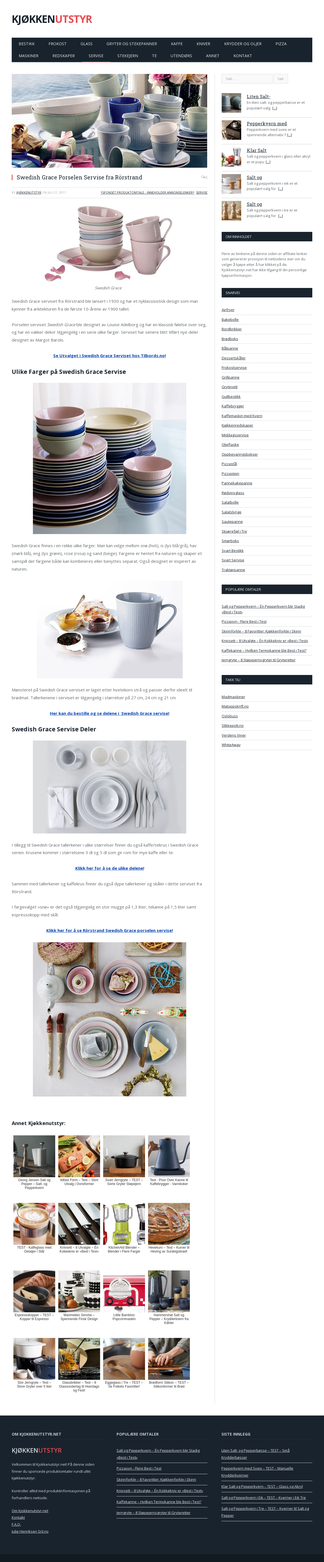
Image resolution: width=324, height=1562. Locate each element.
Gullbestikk (231, 396)
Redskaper (63, 55)
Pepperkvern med (267, 123)
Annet (212, 55)
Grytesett (230, 386)
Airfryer (228, 309)
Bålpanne (230, 348)
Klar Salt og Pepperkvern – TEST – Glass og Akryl (262, 1486)
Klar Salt (257, 150)
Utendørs (181, 55)
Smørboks (230, 540)
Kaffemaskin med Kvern (242, 415)
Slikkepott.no (233, 725)
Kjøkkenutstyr (28, 192)
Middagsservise (235, 435)
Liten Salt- (258, 96)
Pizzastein (230, 473)
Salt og (254, 177)
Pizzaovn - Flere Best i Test (244, 621)
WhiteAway (231, 744)
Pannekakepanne (237, 483)
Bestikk (27, 43)
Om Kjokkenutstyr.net (30, 1510)
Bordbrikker (232, 328)
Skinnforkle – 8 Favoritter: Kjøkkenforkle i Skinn (261, 631)
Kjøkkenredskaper (237, 425)
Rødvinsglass (233, 492)
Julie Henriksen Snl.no (30, 1531)
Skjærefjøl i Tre (234, 531)
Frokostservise (234, 367)
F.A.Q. (16, 1524)
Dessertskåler (234, 358)
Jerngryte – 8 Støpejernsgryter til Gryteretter (259, 659)
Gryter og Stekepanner (132, 43)
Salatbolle (230, 502)
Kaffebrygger (233, 405)
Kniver (203, 43)
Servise (96, 55)
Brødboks (230, 338)
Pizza (281, 43)
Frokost (58, 43)
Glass (87, 43)
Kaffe (177, 43)
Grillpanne (231, 377)
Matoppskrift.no (235, 706)
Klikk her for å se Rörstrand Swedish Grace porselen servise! (109, 930)
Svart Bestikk (233, 550)
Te (154, 55)
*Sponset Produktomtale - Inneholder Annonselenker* (147, 192)
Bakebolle (230, 319)
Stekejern (127, 55)
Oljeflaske (230, 444)
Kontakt (242, 55)
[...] (274, 107)
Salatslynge (231, 512)
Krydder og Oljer (243, 43)
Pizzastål (229, 463)
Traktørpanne (233, 569)
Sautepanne (232, 521)
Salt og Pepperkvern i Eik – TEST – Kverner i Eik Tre (263, 1497)
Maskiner (28, 55)
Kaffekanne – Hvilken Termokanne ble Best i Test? (264, 650)
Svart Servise (233, 560)
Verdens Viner (234, 735)
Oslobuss (230, 715)
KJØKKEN (52, 19)
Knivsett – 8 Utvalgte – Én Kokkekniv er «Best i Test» (265, 640)
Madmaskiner (233, 696)
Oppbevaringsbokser (240, 454)
